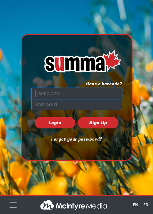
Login (55, 122)
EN (135, 204)
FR (145, 204)
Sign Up (98, 122)
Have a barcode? (104, 84)
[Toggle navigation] (13, 205)
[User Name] (76, 93)
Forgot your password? (76, 139)
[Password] (76, 104)
